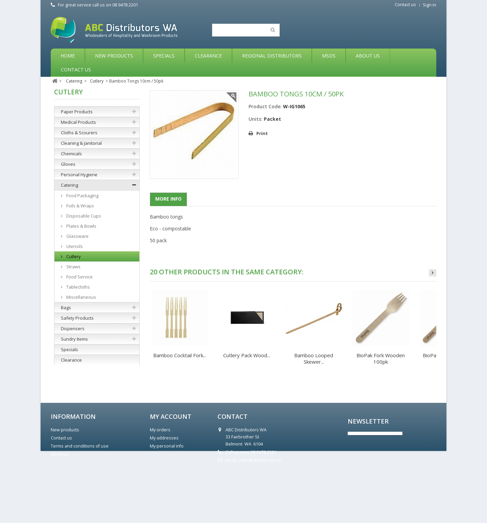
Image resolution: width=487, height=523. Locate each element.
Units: (255, 119)
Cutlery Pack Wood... (246, 355)
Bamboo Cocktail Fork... (179, 355)
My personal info (167, 491)
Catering (69, 185)
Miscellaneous (80, 297)
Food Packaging (81, 195)
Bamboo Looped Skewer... (313, 358)
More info (168, 199)
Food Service (79, 277)
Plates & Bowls (80, 226)
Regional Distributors (272, 55)
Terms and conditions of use (80, 491)
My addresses (164, 482)
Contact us (405, 4)
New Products (114, 55)
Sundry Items (74, 339)
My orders (160, 474)
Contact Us (76, 69)
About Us (368, 55)
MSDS (328, 55)
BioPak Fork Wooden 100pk (380, 358)
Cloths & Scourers (79, 133)
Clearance (208, 55)
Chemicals (71, 154)
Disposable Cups (83, 216)
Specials (164, 55)
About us (60, 499)
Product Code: (265, 106)
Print (262, 133)
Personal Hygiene (79, 175)
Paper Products (77, 112)
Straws (72, 267)
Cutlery (73, 256)
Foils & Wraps (79, 206)
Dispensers (73, 328)
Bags (66, 307)
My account (170, 461)
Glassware (77, 236)
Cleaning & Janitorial (81, 143)
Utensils (74, 246)
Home (68, 55)
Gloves (68, 164)
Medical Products (78, 122)
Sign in (429, 5)
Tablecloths (77, 287)
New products (65, 474)
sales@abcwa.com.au (259, 505)
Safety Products (77, 318)
